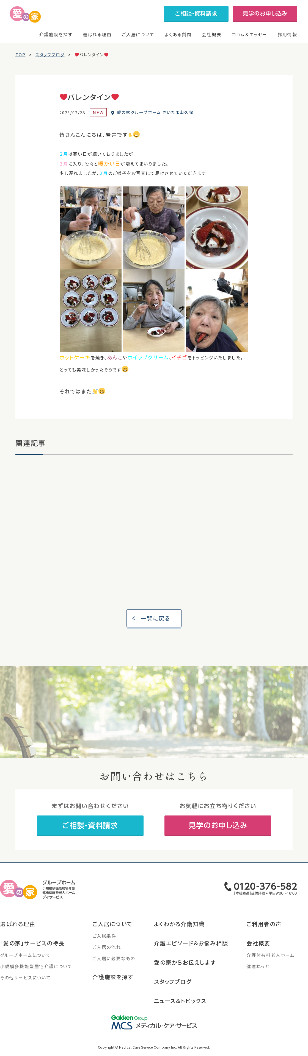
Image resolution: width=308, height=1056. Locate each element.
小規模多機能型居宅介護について (36, 972)
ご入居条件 (104, 941)
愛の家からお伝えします (185, 968)
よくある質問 (178, 34)
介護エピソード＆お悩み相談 (191, 949)
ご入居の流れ (106, 953)
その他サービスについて (25, 983)
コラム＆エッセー (249, 34)
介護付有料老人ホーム (270, 961)
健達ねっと (258, 972)
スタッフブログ (173, 987)
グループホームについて (25, 961)
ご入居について (138, 34)
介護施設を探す (56, 34)
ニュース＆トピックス (180, 1007)
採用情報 (287, 34)
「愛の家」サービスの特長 (32, 949)
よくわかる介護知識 (179, 930)
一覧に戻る (155, 624)
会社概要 (211, 34)
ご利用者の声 (264, 930)
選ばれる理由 (97, 34)
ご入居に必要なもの (113, 964)
